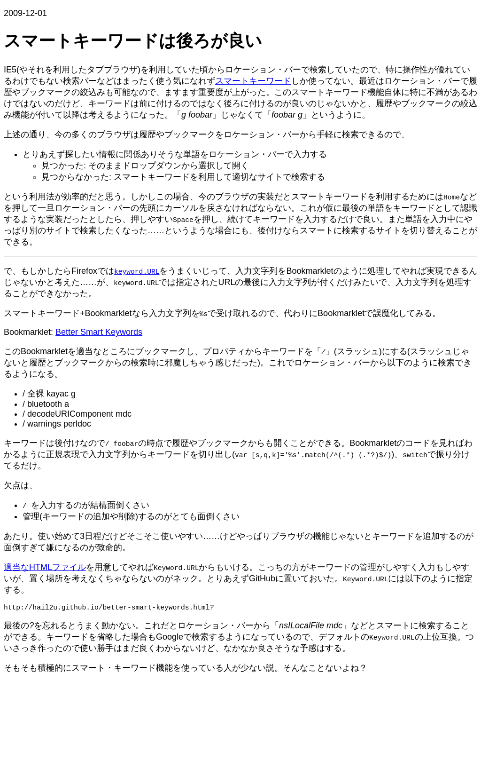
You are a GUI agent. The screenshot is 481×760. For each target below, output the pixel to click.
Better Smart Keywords (98, 332)
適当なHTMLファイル (45, 567)
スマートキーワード (253, 81)
